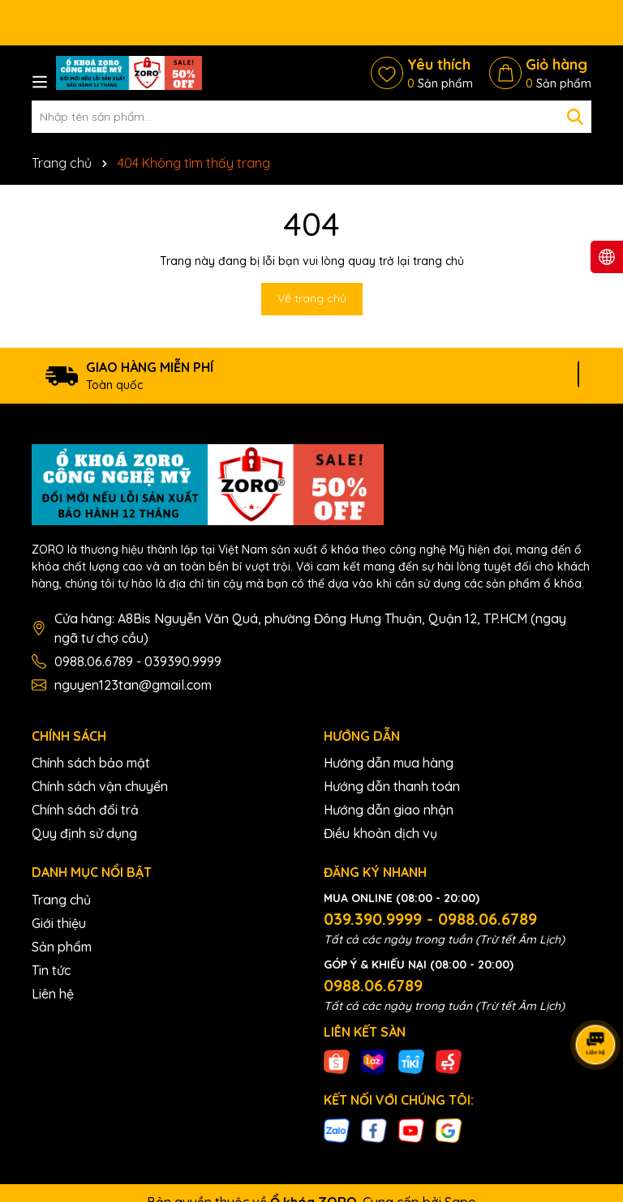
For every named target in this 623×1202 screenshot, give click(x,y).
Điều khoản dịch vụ (380, 833)
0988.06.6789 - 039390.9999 (137, 661)
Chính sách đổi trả (85, 810)
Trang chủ (61, 900)
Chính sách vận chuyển (100, 786)
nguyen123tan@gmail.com (133, 685)
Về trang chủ (311, 298)
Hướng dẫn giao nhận (388, 810)
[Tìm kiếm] (575, 117)
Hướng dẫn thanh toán (392, 786)
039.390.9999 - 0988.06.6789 (430, 919)
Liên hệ (53, 994)
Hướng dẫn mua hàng (388, 763)
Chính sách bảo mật (91, 763)
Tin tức (51, 970)
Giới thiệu (59, 923)
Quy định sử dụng (84, 833)
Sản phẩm (62, 947)
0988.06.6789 (373, 985)
